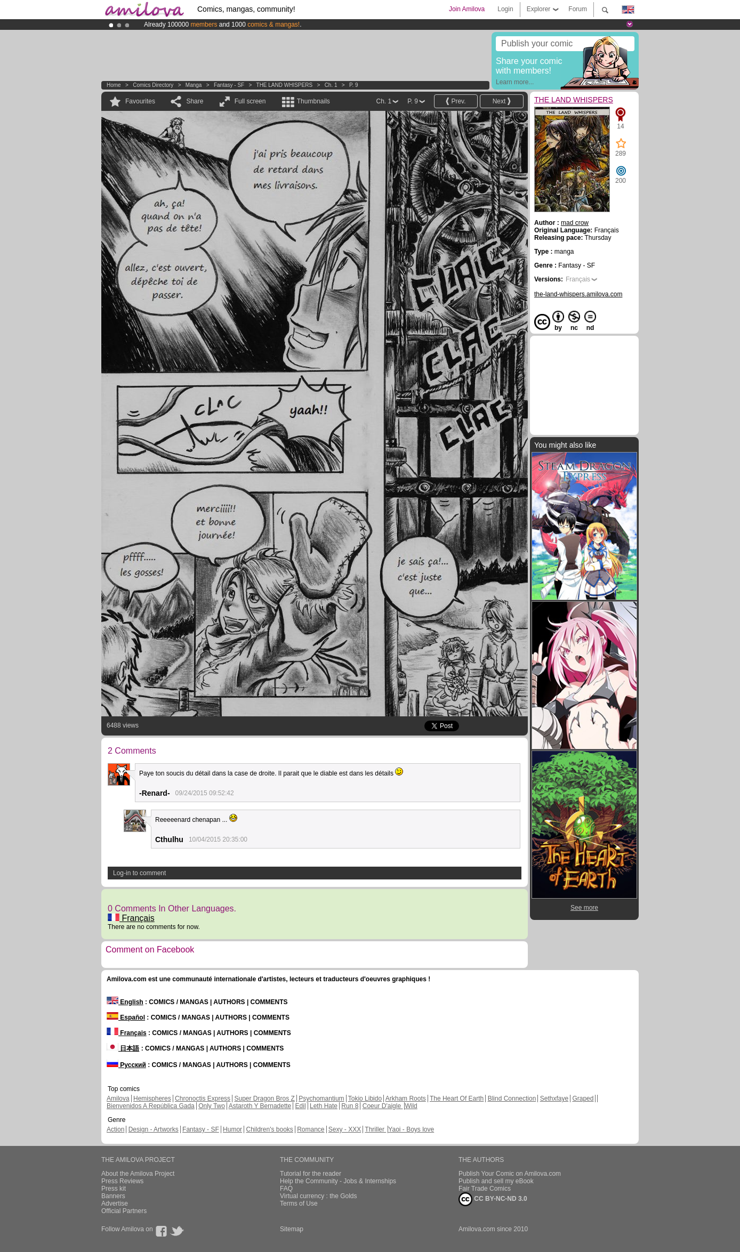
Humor (232, 1129)
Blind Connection (512, 1098)
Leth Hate (323, 1106)
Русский (126, 1065)
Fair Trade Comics (485, 1188)
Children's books (269, 1129)
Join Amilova (467, 9)
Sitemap (291, 1229)
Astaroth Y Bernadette (260, 1106)
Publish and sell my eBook (496, 1181)
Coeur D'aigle (383, 1106)
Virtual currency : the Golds (318, 1196)
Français (131, 918)
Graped (582, 1098)
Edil (300, 1106)
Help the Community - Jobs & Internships (338, 1181)
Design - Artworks (153, 1129)
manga (194, 85)
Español (126, 1017)
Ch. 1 (331, 85)
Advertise (114, 1203)
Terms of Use (299, 1203)
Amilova (118, 1098)
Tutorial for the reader (310, 1173)
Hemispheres (152, 1098)
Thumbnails (313, 101)
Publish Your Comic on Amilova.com (510, 1173)
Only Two (211, 1106)
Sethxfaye (554, 1098)
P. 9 (353, 85)
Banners (113, 1196)
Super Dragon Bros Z (264, 1098)
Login (505, 9)
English (125, 1002)
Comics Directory (153, 85)
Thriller (375, 1129)
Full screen (250, 101)
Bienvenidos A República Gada (151, 1106)
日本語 (123, 1048)
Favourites (140, 101)
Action (115, 1129)
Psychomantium (321, 1098)
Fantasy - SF (229, 85)
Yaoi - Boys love (411, 1129)
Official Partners (124, 1211)
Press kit (113, 1188)
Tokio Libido (365, 1098)
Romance (310, 1129)
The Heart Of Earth (457, 1098)
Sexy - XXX (344, 1129)
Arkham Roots (405, 1098)
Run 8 (349, 1106)
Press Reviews (122, 1181)
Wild (411, 1106)
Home (114, 85)
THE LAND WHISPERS (284, 85)
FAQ (286, 1188)
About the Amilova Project (137, 1173)
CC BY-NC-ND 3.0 (493, 1199)
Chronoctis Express (202, 1098)
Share (194, 101)
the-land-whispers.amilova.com (578, 294)
